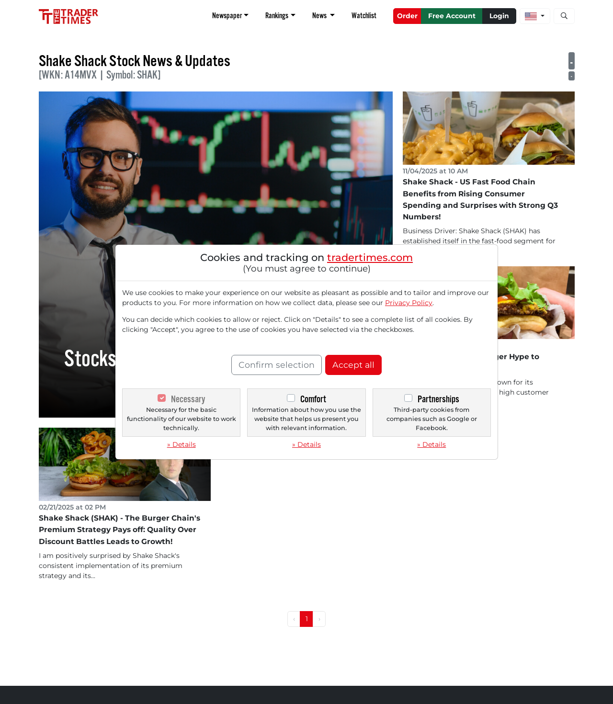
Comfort (313, 399)
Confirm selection (276, 365)
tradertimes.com (370, 257)
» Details (181, 444)
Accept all (353, 365)
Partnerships (438, 399)
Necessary (188, 399)
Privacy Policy (408, 302)
